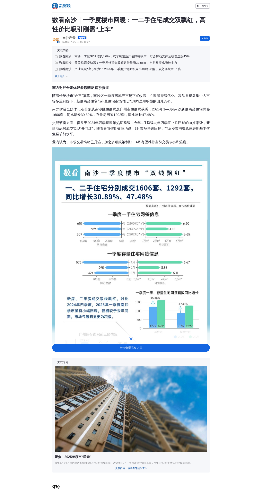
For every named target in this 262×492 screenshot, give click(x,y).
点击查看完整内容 (131, 347)
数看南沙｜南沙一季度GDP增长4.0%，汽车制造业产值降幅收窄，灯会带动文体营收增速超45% (122, 56)
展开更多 (62, 76)
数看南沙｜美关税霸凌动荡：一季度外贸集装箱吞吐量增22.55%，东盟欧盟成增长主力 (116, 62)
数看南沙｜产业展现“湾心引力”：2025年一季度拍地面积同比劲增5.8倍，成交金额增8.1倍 (118, 69)
